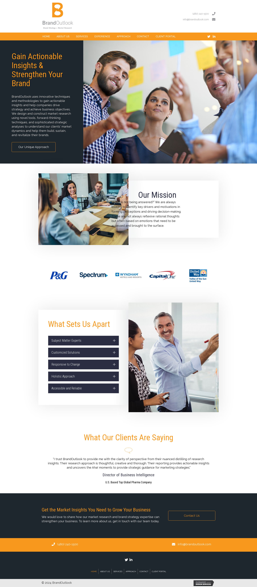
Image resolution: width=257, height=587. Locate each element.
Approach (131, 571)
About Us (105, 571)
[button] (34, 147)
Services (117, 571)
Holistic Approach (63, 376)
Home (94, 571)
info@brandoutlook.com (194, 544)
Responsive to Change (65, 364)
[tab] (83, 340)
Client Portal (159, 571)
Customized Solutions (65, 352)
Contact (143, 571)
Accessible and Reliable (66, 388)
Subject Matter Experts (66, 340)
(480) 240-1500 (67, 544)
